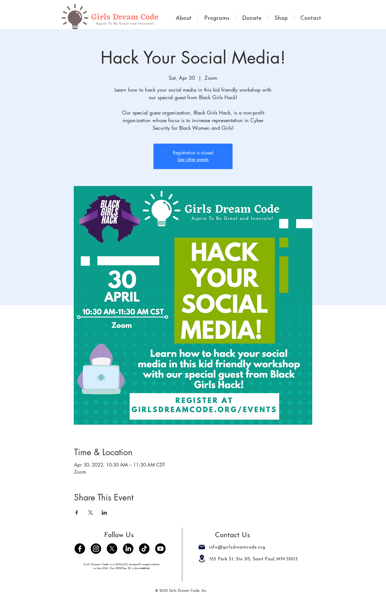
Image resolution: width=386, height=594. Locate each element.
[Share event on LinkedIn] (104, 512)
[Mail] (201, 547)
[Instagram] (96, 548)
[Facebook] (80, 548)
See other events (193, 160)
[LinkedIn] (128, 548)
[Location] (201, 558)
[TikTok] (144, 548)
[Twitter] (112, 548)
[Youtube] (160, 548)
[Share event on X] (90, 512)
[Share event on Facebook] (76, 512)
